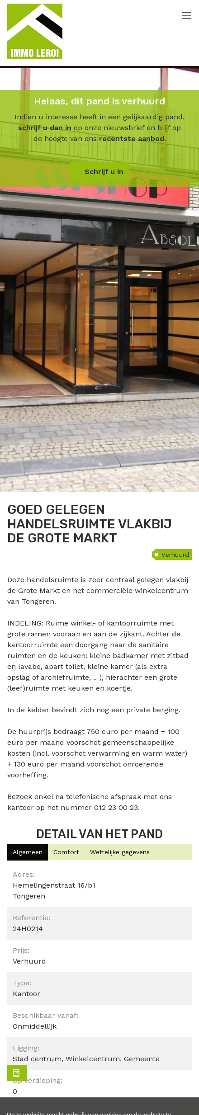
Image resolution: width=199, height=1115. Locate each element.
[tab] (27, 852)
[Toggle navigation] (186, 16)
